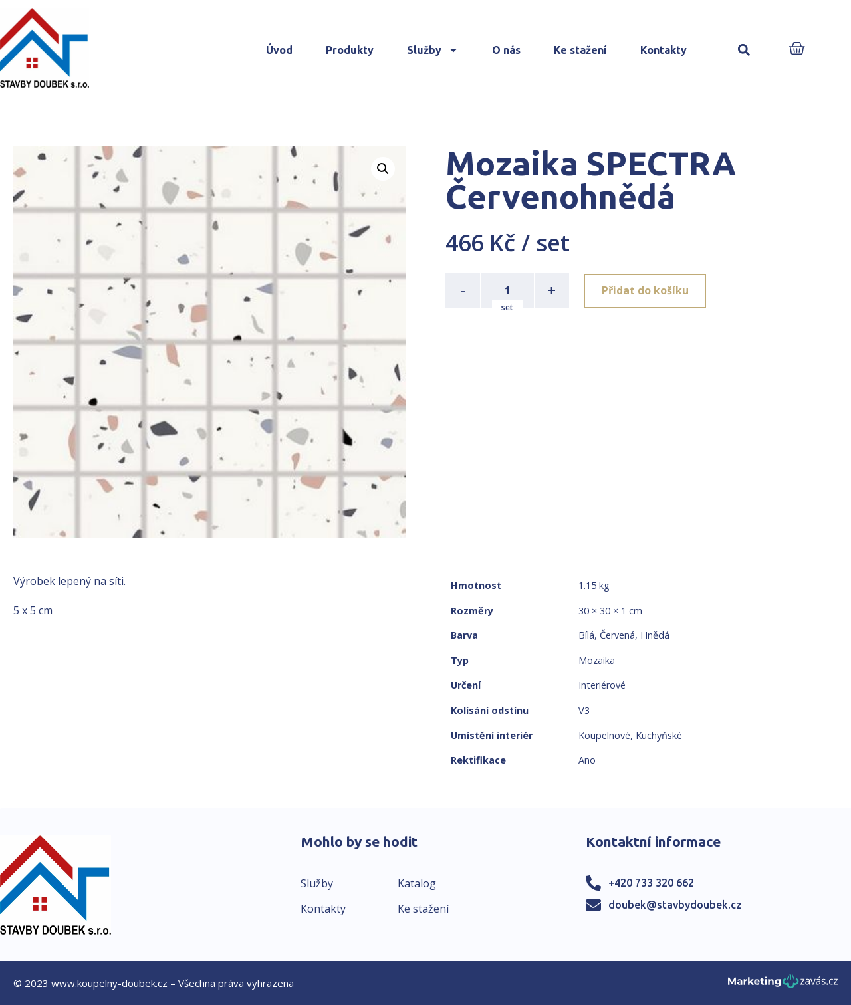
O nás (506, 50)
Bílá (586, 635)
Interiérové (602, 685)
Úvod (279, 50)
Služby (433, 50)
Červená (617, 635)
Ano (587, 760)
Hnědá (654, 635)
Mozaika (596, 660)
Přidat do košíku (645, 290)
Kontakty (663, 50)
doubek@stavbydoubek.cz (675, 905)
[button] (744, 50)
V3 (584, 710)
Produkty (350, 50)
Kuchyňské (659, 735)
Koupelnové (604, 735)
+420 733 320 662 (651, 883)
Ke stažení (580, 50)
